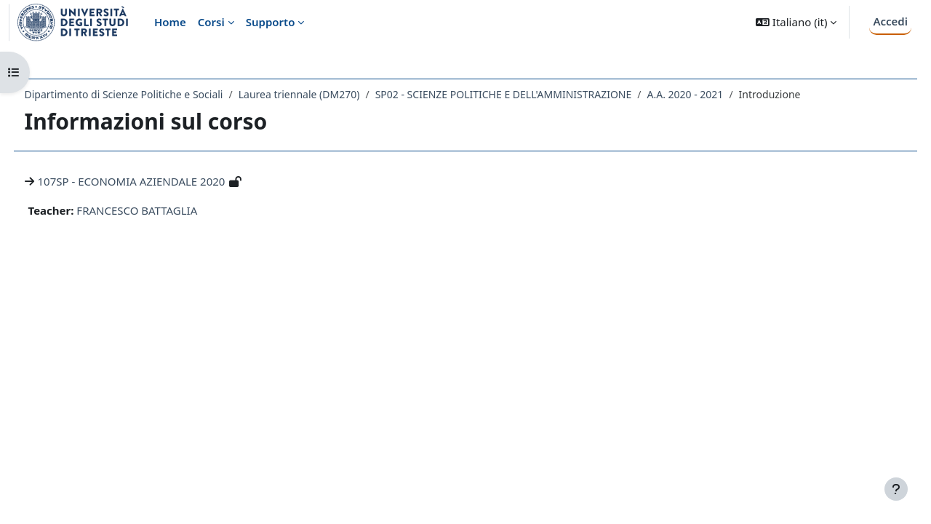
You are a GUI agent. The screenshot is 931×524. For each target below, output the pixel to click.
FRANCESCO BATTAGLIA (164, 210)
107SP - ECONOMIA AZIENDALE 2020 (158, 181)
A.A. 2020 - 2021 (712, 94)
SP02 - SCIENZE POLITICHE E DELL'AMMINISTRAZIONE (530, 94)
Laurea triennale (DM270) (326, 94)
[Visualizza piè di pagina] (896, 489)
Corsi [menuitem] (211, 22)
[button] (796, 22)
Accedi (890, 21)
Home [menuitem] (170, 22)
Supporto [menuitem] (270, 22)
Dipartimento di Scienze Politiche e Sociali (151, 94)
